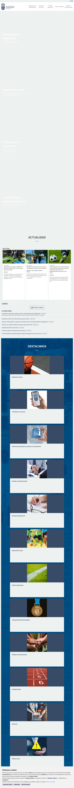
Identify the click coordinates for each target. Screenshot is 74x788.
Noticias (14, 724)
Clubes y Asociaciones (19, 654)
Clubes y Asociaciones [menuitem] (68, 6)
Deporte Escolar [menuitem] (41, 6)
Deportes (6, 272)
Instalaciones (16, 689)
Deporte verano (17, 377)
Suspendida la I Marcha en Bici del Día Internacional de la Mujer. (15, 319)
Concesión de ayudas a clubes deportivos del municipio (14, 330)
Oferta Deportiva (17, 585)
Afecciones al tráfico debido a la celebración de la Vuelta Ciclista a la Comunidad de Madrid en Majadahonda (25, 321)
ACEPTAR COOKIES (25, 784)
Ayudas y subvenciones (19, 481)
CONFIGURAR (17, 784)
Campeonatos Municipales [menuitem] (32, 6)
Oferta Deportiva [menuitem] (50, 6)
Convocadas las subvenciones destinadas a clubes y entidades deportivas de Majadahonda (21, 313)
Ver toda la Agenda (37, 307)
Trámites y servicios (18, 412)
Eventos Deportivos (18, 516)
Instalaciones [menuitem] (59, 6)
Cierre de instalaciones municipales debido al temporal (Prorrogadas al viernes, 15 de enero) (21, 333)
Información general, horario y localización (26, 446)
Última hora (16, 759)
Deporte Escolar (17, 550)
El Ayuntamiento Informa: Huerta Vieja (10, 327)
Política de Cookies (50, 781)
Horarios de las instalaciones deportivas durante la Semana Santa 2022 (17, 324)
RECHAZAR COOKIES (7, 784)
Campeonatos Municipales (21, 620)
